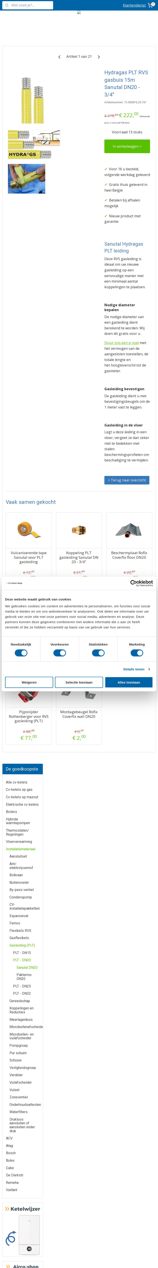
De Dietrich (14, 458)
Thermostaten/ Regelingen (17, 115)
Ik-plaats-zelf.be (79, 1187)
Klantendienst (134, 5)
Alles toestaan (129, 682)
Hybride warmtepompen (18, 104)
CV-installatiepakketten (24, 189)
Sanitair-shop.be (79, 1177)
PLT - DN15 (22, 235)
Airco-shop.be (79, 1147)
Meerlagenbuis (21, 302)
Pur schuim (18, 335)
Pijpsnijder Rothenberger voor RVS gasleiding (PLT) (66, 893)
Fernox (14, 206)
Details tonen (133, 669)
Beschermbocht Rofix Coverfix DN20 (101, 798)
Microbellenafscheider (26, 309)
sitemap (93, 1260)
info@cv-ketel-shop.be (132, 977)
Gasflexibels (19, 220)
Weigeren (29, 682)
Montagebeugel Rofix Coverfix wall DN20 (101, 889)
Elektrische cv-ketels (22, 87)
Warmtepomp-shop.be (79, 1167)
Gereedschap (19, 283)
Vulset (14, 372)
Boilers (11, 94)
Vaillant (11, 472)
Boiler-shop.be (79, 1157)
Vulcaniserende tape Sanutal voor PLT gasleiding (66, 719)
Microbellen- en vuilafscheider (21, 319)
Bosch (11, 436)
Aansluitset (18, 139)
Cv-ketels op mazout (22, 80)
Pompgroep (18, 328)
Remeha (12, 465)
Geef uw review (131, 1070)
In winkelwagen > (136, 190)
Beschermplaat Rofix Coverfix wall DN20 (137, 798)
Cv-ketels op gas (19, 72)
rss (103, 1260)
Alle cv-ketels (16, 65)
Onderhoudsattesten (25, 387)
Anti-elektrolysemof (21, 148)
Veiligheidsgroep (22, 350)
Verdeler (16, 358)
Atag (9, 428)
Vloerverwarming (19, 124)
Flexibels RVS (20, 213)
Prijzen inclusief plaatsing (26, 1191)
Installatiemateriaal (20, 131)
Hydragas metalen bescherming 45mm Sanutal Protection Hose (66, 805)
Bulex (10, 443)
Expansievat (18, 198)
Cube (10, 450)
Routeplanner (131, 1016)
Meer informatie (78, 977)
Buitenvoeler (19, 165)
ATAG (26, 977)
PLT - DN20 (22, 243)
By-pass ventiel (21, 172)
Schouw (15, 343)
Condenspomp (20, 180)
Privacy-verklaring (78, 1221)
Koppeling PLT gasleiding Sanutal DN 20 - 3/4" (101, 719)
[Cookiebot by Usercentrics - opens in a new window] (133, 583)
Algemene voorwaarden (79, 1212)
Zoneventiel (18, 380)
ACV (9, 421)
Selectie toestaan (79, 682)
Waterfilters (18, 394)
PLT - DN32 (22, 276)
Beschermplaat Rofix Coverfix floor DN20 (137, 716)
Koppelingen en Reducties (21, 293)
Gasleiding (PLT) (22, 228)
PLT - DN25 (22, 269)
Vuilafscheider (20, 365)
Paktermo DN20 (24, 259)
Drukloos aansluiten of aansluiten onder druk (22, 408)
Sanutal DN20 (27, 250)
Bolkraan (16, 158)
